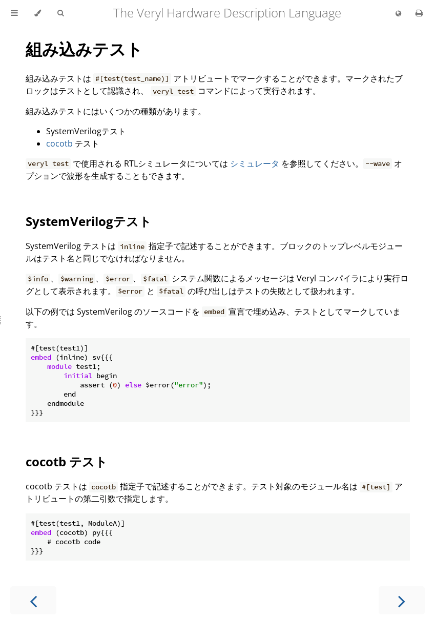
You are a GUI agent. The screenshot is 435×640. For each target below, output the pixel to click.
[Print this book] (419, 12)
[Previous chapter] (33, 600)
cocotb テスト (67, 461)
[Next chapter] (402, 600)
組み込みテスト (84, 49)
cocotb (59, 143)
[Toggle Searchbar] (60, 13)
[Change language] (398, 14)
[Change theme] (37, 13)
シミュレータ (254, 163)
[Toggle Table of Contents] (14, 13)
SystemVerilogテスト (89, 221)
